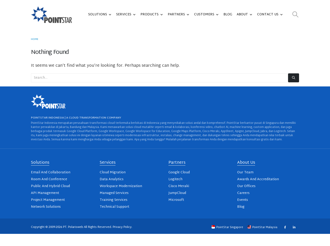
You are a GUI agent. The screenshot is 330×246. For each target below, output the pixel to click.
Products (151, 15)
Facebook (285, 227)
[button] (295, 14)
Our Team (245, 172)
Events (242, 200)
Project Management (48, 200)
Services (126, 15)
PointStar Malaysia (263, 227)
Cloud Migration (113, 172)
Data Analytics (112, 179)
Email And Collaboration (50, 172)
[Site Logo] (51, 14)
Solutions (100, 15)
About (245, 15)
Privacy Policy (122, 227)
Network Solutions (46, 207)
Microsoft (176, 200)
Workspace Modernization (121, 186)
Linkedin (294, 227)
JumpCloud (177, 193)
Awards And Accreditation (258, 179)
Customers (206, 15)
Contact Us (270, 15)
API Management (45, 193)
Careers (243, 193)
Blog (227, 14)
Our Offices (246, 186)
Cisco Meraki (178, 186)
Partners (179, 15)
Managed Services (114, 193)
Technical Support (114, 207)
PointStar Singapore (228, 227)
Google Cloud (179, 172)
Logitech (175, 179)
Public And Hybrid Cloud (50, 186)
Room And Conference (49, 179)
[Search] (293, 77)
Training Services (113, 200)
